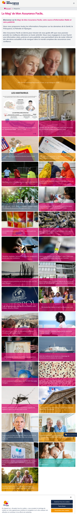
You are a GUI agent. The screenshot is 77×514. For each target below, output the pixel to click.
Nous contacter (70, 435)
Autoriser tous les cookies (62, 502)
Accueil (7, 8)
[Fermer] (70, 497)
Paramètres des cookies (62, 510)
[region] (37, 504)
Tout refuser (61, 506)
